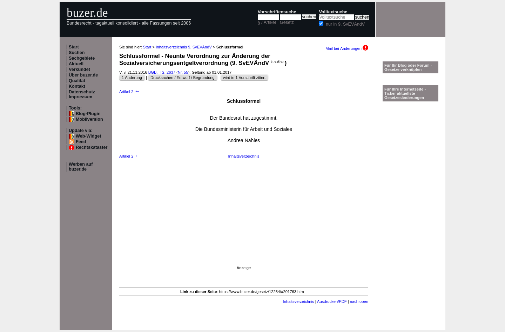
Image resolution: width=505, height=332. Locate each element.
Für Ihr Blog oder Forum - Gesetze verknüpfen (408, 67)
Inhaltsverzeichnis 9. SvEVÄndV (184, 47)
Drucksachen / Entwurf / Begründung (182, 77)
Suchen (77, 52)
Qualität (77, 80)
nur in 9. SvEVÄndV (345, 24)
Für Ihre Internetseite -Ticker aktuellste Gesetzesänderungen (405, 93)
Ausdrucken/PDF (332, 301)
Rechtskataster (91, 147)
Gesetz (287, 22)
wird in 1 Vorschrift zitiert (244, 77)
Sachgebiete (82, 58)
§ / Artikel (267, 22)
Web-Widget (88, 136)
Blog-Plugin (88, 113)
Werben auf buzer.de (81, 167)
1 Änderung (132, 77)
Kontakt (77, 86)
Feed (81, 141)
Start (74, 47)
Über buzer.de (83, 75)
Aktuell (76, 63)
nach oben (359, 301)
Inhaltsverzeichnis (244, 156)
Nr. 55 (183, 72)
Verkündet (79, 69)
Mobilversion (89, 119)
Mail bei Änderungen (346, 48)
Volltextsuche (333, 11)
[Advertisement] (243, 221)
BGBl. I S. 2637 (161, 72)
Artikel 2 (129, 91)
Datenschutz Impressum (82, 94)
